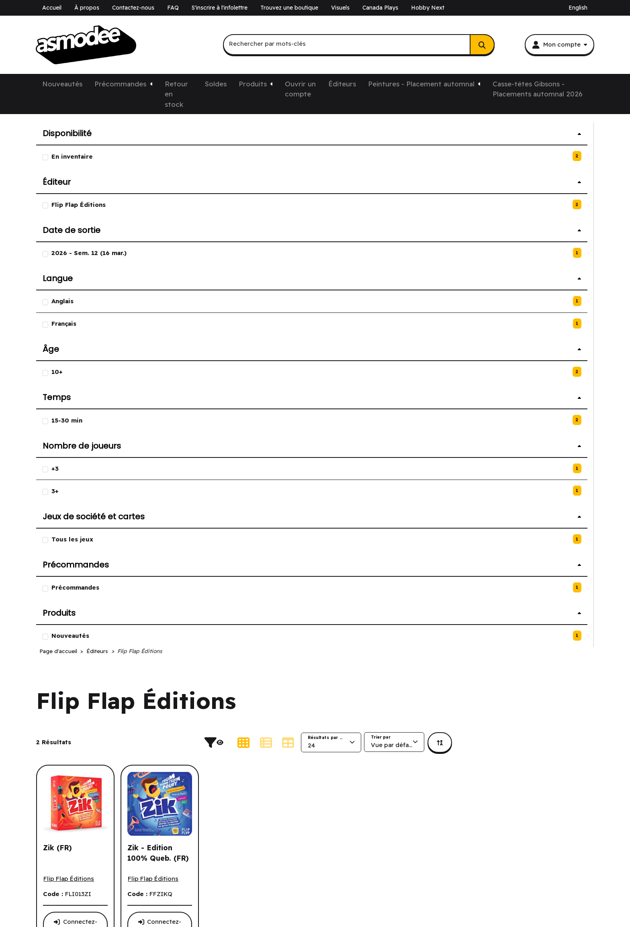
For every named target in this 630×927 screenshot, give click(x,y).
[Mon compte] (559, 44)
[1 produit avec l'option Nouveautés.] (103, 636)
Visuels (340, 7)
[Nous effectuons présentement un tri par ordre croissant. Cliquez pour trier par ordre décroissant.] (581, 218)
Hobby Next (427, 7)
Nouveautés (62, 84)
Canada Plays (380, 7)
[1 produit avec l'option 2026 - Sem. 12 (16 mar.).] (103, 253)
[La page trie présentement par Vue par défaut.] (536, 217)
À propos (86, 7)
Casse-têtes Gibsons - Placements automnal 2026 (538, 89)
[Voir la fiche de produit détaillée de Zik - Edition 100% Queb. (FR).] (301, 295)
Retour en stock (176, 94)
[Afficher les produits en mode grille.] (385, 218)
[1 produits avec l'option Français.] (103, 324)
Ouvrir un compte (300, 89)
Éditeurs (342, 84)
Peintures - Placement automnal (421, 84)
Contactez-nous (133, 7)
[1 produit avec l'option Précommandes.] (103, 588)
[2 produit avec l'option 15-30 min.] (103, 420)
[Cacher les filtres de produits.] (358, 217)
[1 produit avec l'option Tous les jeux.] (103, 540)
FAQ (173, 7)
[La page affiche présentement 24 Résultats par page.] (473, 218)
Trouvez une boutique (289, 7)
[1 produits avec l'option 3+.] (103, 491)
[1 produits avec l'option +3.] (103, 469)
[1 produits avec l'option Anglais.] (103, 301)
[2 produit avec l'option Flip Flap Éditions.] (103, 205)
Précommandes (120, 84)
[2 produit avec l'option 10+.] (103, 372)
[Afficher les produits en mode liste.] (407, 218)
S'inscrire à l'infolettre (220, 7)
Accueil (51, 7)
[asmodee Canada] (86, 45)
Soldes (216, 84)
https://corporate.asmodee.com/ (510, 914)
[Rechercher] (482, 44)
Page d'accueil (200, 126)
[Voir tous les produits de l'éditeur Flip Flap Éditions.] (210, 354)
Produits (253, 84)
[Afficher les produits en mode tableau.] (430, 218)
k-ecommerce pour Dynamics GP (85, 882)
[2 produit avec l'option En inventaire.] (103, 156)
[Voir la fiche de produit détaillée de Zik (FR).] (217, 295)
